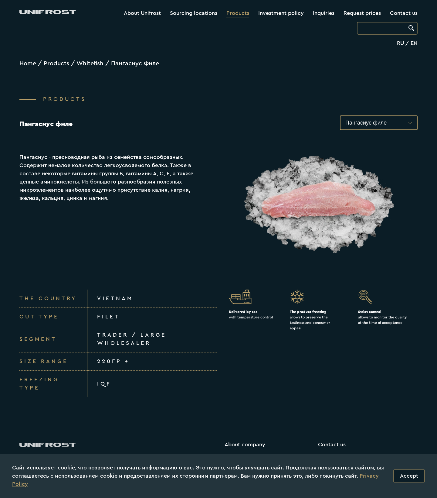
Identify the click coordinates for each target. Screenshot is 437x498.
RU (400, 43)
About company (245, 444)
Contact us (404, 13)
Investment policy (281, 13)
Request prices (362, 13)
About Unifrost (142, 13)
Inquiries (323, 13)
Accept (409, 476)
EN (414, 43)
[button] (379, 122)
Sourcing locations (193, 13)
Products (237, 13)
